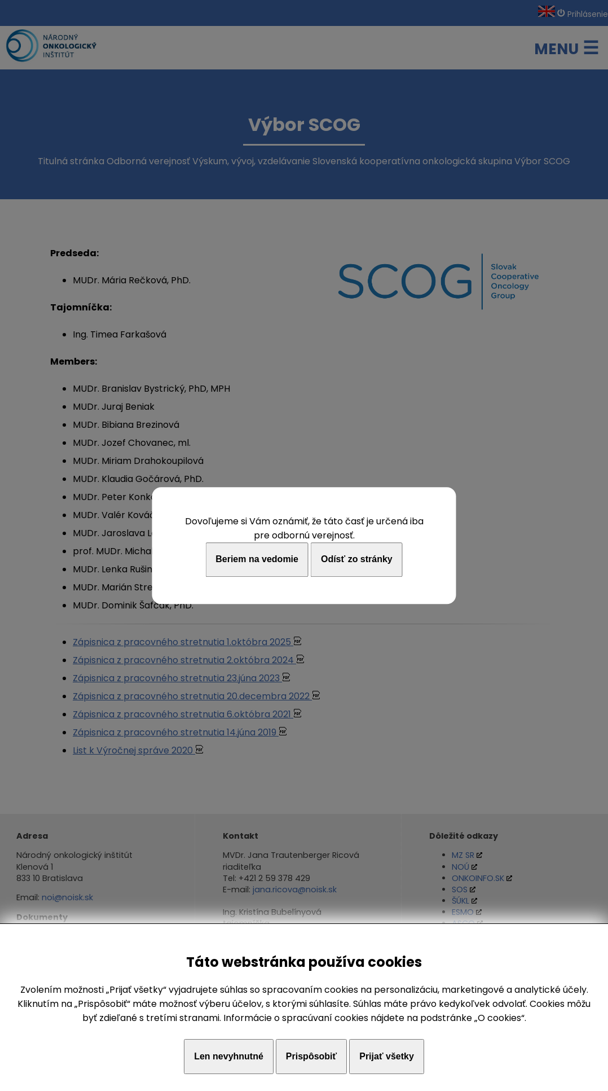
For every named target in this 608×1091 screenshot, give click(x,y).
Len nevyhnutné (228, 1056)
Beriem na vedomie (256, 559)
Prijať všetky (386, 1056)
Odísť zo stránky (357, 559)
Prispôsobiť (311, 1056)
